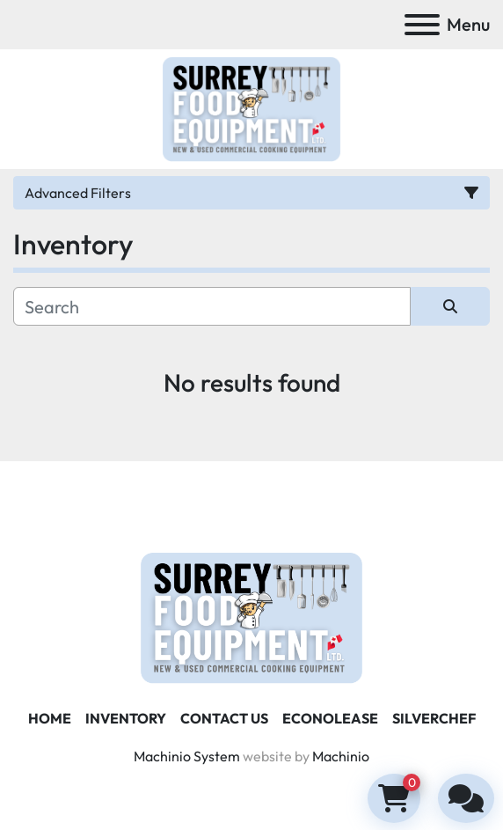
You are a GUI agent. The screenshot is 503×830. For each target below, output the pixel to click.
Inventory (125, 718)
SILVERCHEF (434, 718)
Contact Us (224, 718)
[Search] (212, 306)
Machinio (340, 756)
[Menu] (422, 24)
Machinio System (187, 756)
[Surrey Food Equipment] (251, 616)
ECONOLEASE (330, 718)
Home (49, 718)
